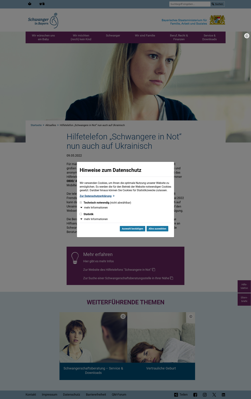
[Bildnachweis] (246, 35)
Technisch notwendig (105, 202)
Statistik (87, 214)
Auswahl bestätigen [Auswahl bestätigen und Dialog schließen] (132, 228)
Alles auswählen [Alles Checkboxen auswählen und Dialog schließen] (157, 228)
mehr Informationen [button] (96, 207)
